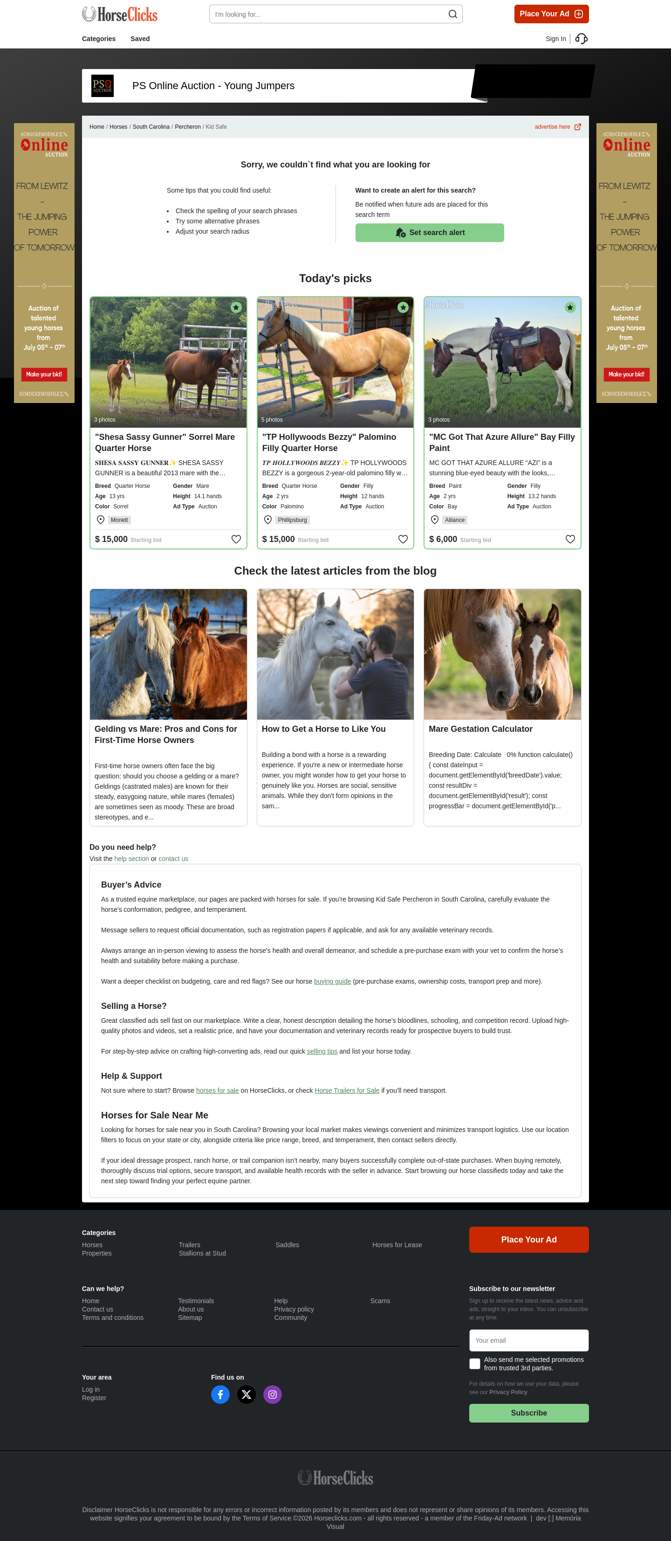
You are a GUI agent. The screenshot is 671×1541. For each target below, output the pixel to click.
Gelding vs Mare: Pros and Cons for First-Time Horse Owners (166, 734)
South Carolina (151, 127)
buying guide (332, 981)
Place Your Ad (552, 14)
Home (96, 127)
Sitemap (190, 1317)
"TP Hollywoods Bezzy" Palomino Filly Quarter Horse (329, 442)
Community (291, 1317)
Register (94, 1398)
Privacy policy (294, 1309)
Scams (380, 1301)
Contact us (97, 1309)
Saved (140, 38)
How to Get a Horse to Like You (324, 729)
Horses (118, 127)
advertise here (558, 127)
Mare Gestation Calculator (481, 729)
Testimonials (196, 1301)
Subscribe (529, 1413)
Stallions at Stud (202, 1253)
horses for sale (217, 1090)
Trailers (189, 1245)
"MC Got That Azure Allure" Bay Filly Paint (502, 442)
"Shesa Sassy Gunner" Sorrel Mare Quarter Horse (165, 442)
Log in (91, 1389)
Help (281, 1301)
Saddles (288, 1245)
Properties (97, 1253)
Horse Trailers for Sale (347, 1090)
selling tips (322, 1051)
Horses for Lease (397, 1245)
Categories (99, 38)
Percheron (187, 127)
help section (131, 858)
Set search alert (430, 232)
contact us (173, 858)
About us (191, 1309)
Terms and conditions (113, 1317)
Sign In (556, 38)
